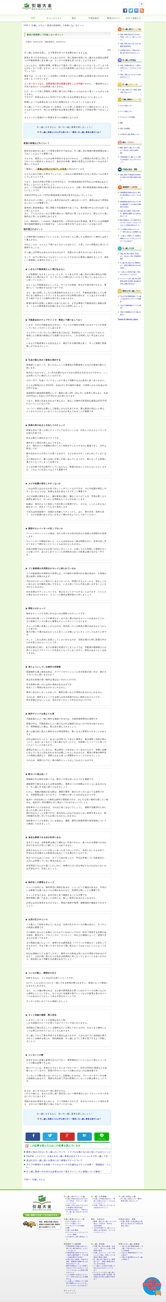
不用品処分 (93, 18)
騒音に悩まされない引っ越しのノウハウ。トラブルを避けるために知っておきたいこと (68, 1152)
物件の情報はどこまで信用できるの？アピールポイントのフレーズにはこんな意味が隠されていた (130, 222)
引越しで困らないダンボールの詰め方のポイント (130, 76)
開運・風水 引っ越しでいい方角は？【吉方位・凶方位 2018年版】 (130, 150)
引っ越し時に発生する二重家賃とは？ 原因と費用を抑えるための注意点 (130, 265)
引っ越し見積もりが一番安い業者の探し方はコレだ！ (130, 91)
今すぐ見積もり (133, 18)
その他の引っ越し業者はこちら (129, 134)
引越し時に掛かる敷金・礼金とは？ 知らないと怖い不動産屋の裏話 (130, 256)
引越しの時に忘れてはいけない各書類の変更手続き (130, 45)
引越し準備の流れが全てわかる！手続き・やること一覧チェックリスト (130, 37)
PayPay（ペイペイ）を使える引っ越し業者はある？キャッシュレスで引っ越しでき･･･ (68, 1156)
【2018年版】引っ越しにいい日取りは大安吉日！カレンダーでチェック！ (130, 159)
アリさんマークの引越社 (127, 117)
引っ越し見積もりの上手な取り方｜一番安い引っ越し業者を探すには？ (70, 132)
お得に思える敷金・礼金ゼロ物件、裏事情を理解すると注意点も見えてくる (130, 213)
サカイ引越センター (126, 106)
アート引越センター (126, 111)
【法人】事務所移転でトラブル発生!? (130, 307)
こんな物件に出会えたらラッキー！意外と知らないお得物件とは (130, 230)
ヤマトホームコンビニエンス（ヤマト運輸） (77, 1233)
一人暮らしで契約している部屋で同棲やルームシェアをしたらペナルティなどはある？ (130, 238)
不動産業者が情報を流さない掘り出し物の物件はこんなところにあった (130, 195)
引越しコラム (37, 25)
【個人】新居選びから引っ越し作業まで (130, 313)
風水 (74, 18)
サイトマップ (71, 1293)
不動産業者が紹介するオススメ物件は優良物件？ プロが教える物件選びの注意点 (130, 204)
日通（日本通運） (125, 128)
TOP (33, 18)
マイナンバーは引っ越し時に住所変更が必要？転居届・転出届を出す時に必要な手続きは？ (130, 281)
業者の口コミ (113, 18)
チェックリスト (54, 18)
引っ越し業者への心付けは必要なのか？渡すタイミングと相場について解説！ (63, 1171)
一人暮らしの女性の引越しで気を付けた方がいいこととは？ (130, 273)
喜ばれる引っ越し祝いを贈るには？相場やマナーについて (54, 1160)
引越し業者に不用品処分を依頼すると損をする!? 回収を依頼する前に (130, 177)
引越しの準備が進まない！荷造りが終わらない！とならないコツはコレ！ (130, 68)
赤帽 (121, 123)
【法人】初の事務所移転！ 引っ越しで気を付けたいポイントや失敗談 (130, 298)
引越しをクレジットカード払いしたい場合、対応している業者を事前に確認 (104, 1255)
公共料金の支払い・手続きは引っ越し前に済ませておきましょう (130, 51)
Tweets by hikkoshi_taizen (127, 319)
